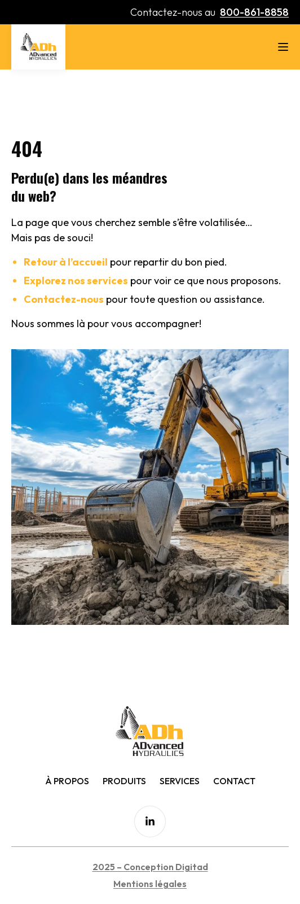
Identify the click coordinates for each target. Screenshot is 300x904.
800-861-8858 (254, 12)
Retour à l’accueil (66, 261)
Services (180, 780)
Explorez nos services (76, 280)
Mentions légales (150, 883)
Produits (124, 780)
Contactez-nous (64, 299)
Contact (234, 780)
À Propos (67, 780)
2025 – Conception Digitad (150, 866)
